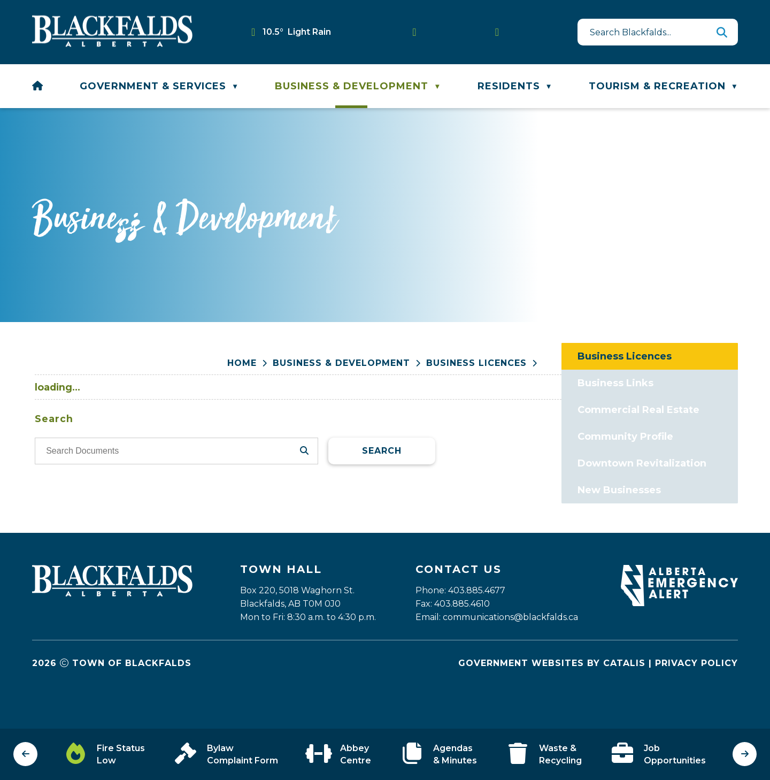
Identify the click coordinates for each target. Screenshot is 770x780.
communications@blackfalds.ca (510, 647)
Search (574, 491)
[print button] (732, 364)
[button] (722, 32)
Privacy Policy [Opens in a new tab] (696, 693)
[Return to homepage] (250, 364)
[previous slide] (25, 754)
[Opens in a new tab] (679, 633)
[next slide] (745, 754)
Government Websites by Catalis (551, 693)
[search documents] (359, 491)
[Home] (37, 86)
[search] (652, 32)
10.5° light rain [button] (297, 32)
